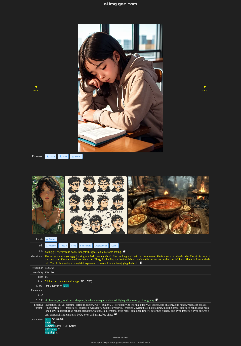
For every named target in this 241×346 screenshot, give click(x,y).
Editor (114, 245)
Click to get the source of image (62, 281)
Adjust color (101, 245)
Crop (73, 245)
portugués (106, 342)
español (99, 342)
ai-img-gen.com (120, 4)
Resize (63, 245)
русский (119, 342)
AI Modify (51, 245)
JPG (63, 156)
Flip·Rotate (85, 245)
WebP (76, 156)
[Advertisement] (114, 16)
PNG (50, 156)
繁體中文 (141, 342)
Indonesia (126, 342)
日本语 (147, 342)
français (112, 342)
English (93, 342)
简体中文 (133, 342)
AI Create (51, 239)
